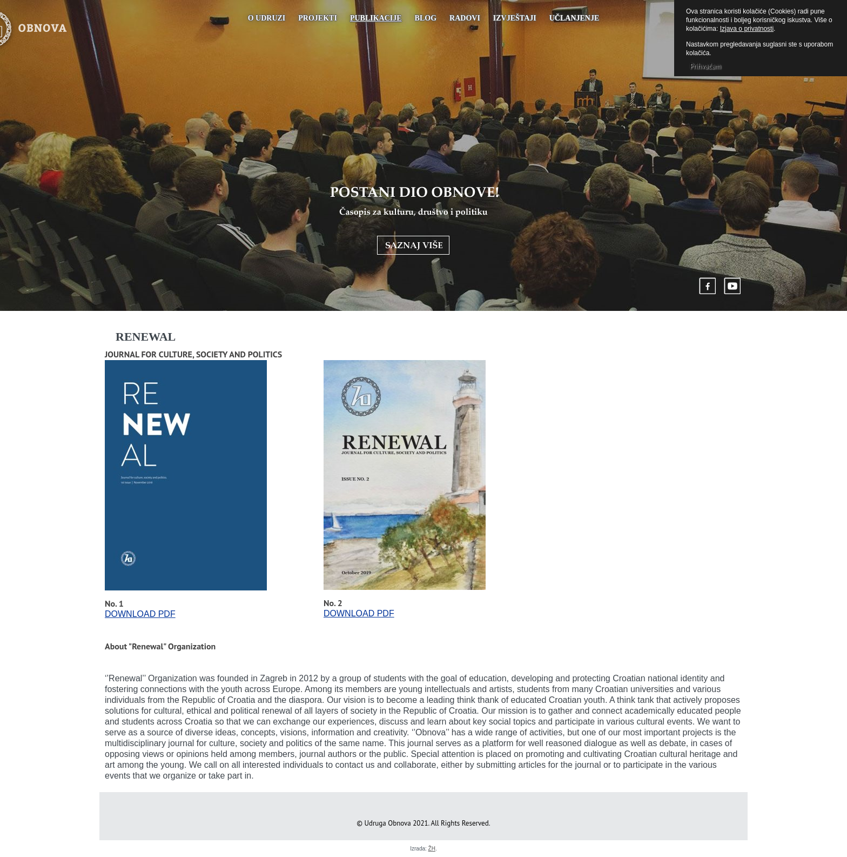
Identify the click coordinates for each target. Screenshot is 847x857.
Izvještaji (514, 18)
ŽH (431, 849)
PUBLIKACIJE (376, 18)
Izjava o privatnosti (747, 28)
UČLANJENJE (574, 18)
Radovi (464, 18)
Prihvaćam (705, 66)
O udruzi (267, 18)
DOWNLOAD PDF (140, 614)
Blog (425, 18)
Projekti (317, 18)
